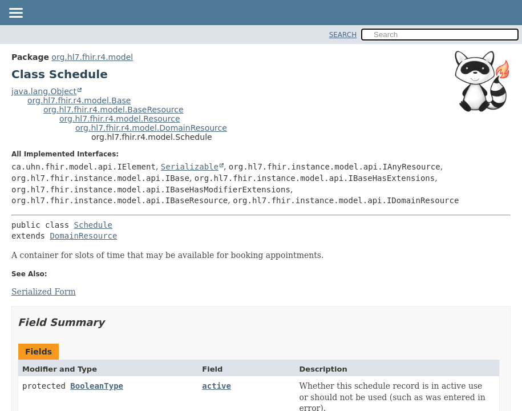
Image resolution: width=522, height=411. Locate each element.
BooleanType (96, 385)
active (216, 385)
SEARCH (343, 35)
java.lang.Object (43, 91)
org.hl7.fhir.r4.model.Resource (119, 118)
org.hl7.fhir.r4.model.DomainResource (151, 127)
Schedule (93, 224)
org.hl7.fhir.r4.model (92, 57)
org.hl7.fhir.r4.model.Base (79, 100)
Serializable (189, 166)
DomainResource (83, 235)
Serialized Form (43, 291)
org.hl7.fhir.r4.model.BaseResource (113, 109)
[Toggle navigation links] (15, 14)
